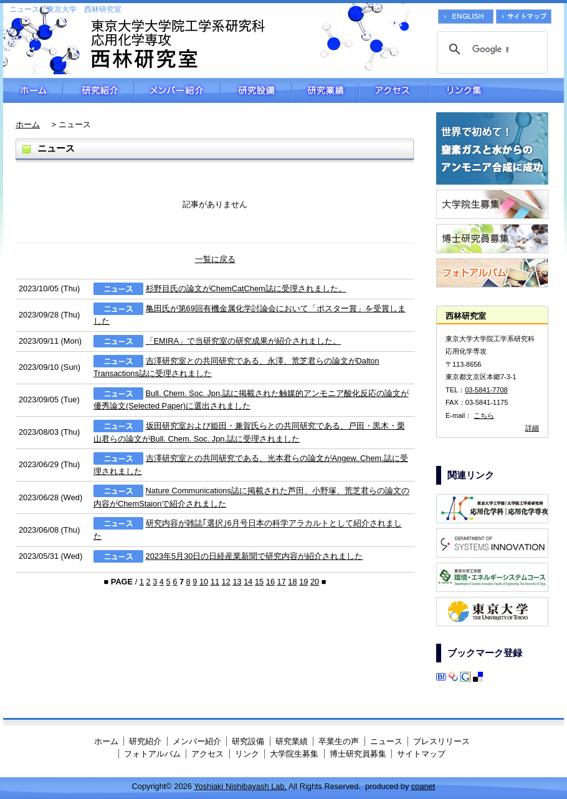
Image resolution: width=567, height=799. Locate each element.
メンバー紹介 (177, 90)
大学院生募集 (294, 753)
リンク (247, 753)
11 (215, 581)
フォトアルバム (152, 753)
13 (236, 581)
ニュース (386, 741)
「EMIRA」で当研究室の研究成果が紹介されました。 (243, 341)
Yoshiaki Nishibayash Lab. (240, 786)
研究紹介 (98, 90)
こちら (484, 415)
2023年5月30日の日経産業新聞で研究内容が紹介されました (254, 556)
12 (226, 581)
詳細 (532, 428)
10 (203, 581)
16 (270, 581)
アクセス (394, 90)
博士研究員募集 (358, 753)
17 (281, 581)
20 (314, 581)
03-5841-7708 (486, 390)
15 (259, 581)
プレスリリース (441, 741)
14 (248, 581)
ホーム (33, 90)
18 (292, 581)
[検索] (490, 49)
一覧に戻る (215, 259)
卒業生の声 (338, 741)
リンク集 (496, 90)
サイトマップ (421, 753)
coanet (423, 786)
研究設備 (256, 90)
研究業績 (325, 90)
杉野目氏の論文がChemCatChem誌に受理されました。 (246, 288)
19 (303, 581)
